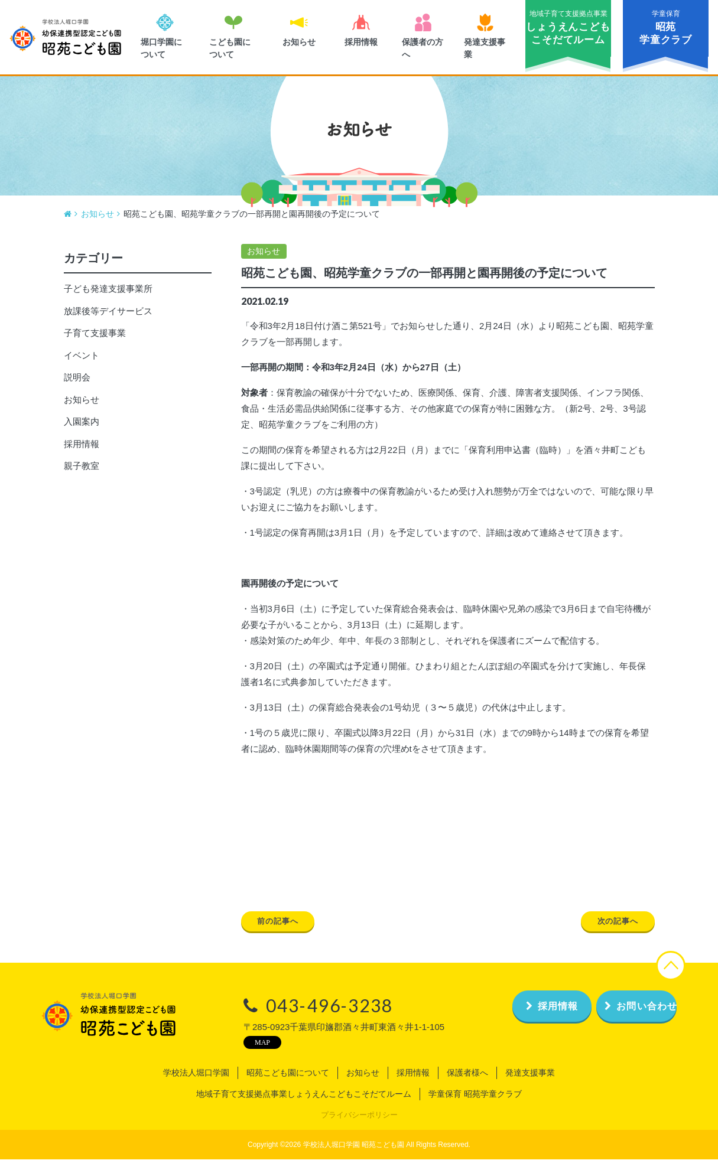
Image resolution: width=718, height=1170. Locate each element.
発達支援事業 (530, 1083)
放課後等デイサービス (108, 319)
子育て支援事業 (95, 341)
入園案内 (81, 430)
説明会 (77, 385)
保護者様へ (467, 1083)
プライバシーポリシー (359, 1126)
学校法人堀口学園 (196, 1083)
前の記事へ (286, 931)
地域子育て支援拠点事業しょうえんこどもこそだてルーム (303, 1105)
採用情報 (81, 452)
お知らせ (263, 259)
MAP (231, 1053)
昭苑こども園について (287, 1083)
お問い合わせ (621, 1017)
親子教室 (81, 474)
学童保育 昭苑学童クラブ (475, 1105)
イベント (81, 364)
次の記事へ (609, 931)
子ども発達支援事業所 (108, 297)
